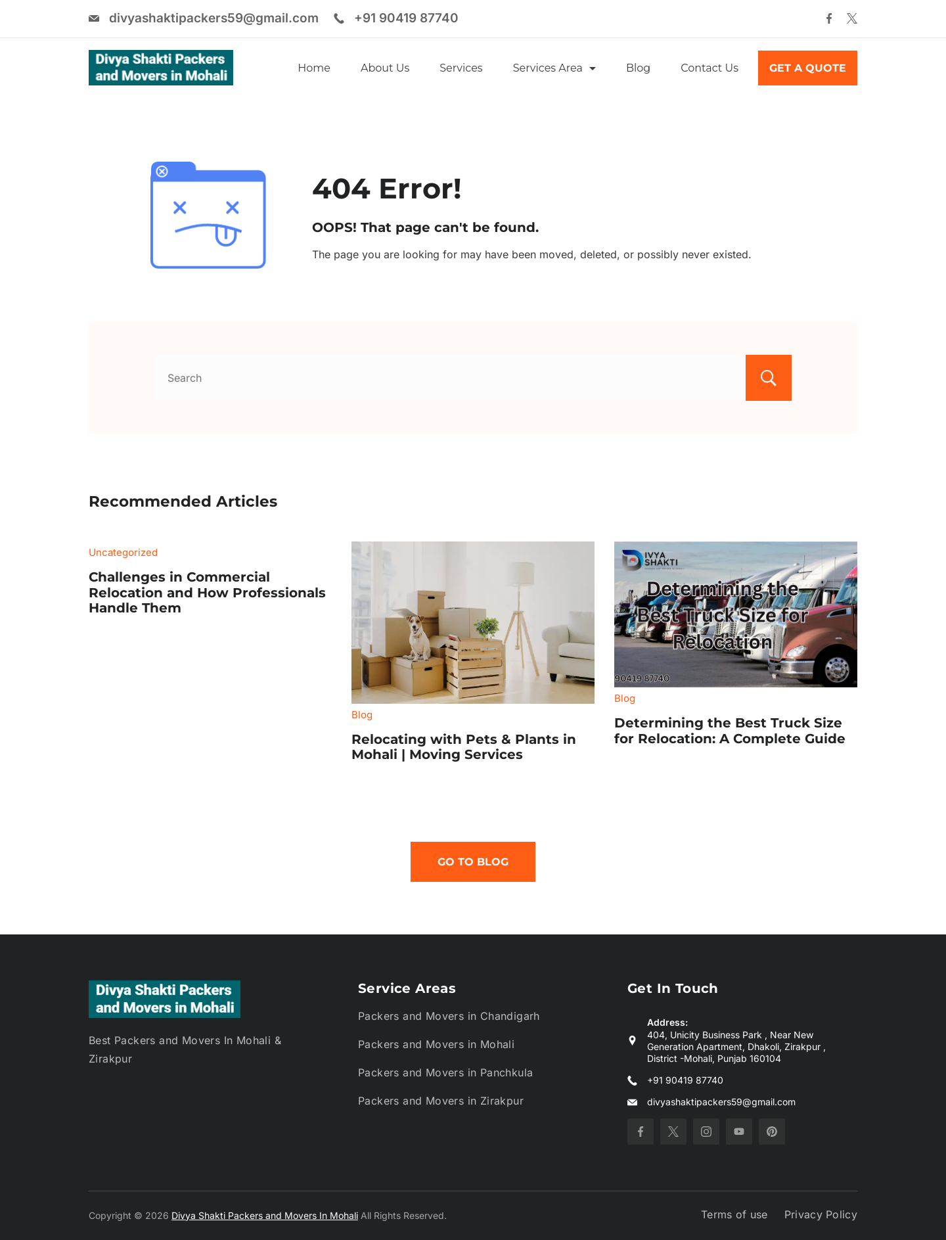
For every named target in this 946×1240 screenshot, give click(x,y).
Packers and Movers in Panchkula (445, 1072)
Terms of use (734, 1214)
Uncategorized (123, 552)
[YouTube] (739, 1131)
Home (314, 68)
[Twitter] (852, 18)
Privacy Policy (820, 1214)
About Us (385, 68)
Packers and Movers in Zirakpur (441, 1100)
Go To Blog (473, 862)
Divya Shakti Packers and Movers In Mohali (264, 1215)
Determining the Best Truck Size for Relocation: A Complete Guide (729, 730)
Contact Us (709, 68)
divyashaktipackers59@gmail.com (214, 18)
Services (460, 68)
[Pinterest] (772, 1131)
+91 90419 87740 (406, 18)
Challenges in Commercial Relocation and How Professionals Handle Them (207, 592)
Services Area (554, 68)
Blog (638, 68)
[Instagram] (706, 1131)
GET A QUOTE (807, 68)
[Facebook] (829, 18)
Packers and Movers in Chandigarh (449, 1015)
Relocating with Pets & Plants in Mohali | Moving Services (463, 747)
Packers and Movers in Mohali (436, 1044)
